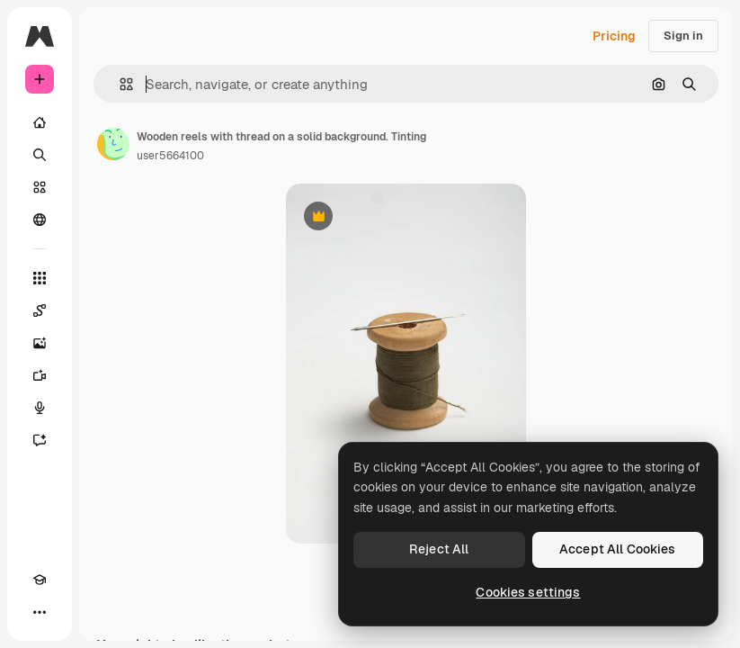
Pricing (614, 36)
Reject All (438, 549)
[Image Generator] (39, 342)
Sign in (683, 35)
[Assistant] (39, 440)
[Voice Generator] (39, 407)
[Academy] (39, 579)
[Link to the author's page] (113, 144)
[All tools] (39, 278)
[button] (119, 84)
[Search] (39, 154)
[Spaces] (39, 310)
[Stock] (39, 187)
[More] (39, 612)
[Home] (39, 122)
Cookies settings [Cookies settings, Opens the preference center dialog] (528, 592)
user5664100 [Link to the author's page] (170, 155)
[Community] (39, 219)
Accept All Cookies (617, 549)
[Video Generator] (39, 375)
